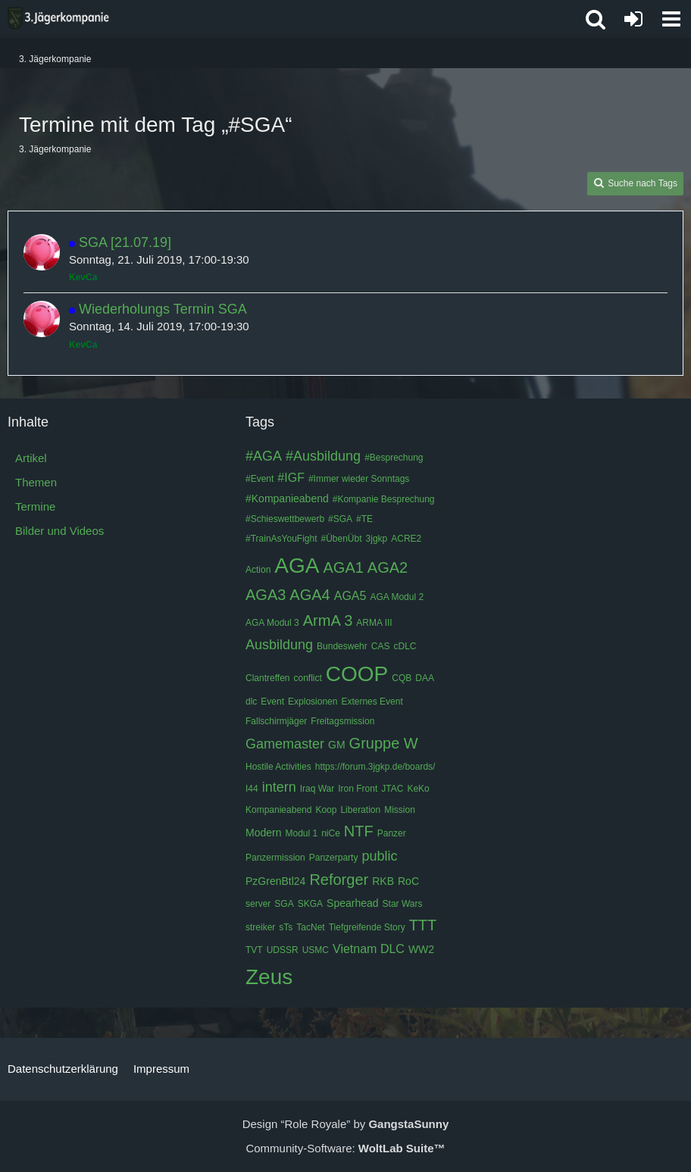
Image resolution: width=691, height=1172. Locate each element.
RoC (408, 881)
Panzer (391, 833)
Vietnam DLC (369, 948)
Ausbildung (279, 644)
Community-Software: (345, 1148)
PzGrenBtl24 (275, 881)
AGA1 (344, 567)
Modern (263, 833)
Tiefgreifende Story (367, 927)
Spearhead (353, 903)
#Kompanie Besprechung (384, 499)
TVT (254, 950)
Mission (399, 810)
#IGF (291, 477)
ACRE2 (406, 538)
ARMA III (374, 622)
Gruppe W (383, 743)
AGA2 (387, 567)
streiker (260, 927)
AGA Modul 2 (397, 597)
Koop (325, 810)
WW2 (421, 949)
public (379, 856)
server (257, 904)
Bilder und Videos (59, 530)
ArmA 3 (328, 620)
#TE (364, 519)
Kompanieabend (278, 810)
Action (257, 569)
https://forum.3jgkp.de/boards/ (375, 766)
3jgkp (377, 538)
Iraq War (317, 788)
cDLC (404, 646)
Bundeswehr (342, 646)
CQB (401, 678)
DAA (424, 678)
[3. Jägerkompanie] (58, 18)
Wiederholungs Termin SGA (163, 309)
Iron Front (357, 788)
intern (279, 787)
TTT (423, 925)
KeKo (418, 788)
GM (337, 745)
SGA (283, 904)
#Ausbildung (323, 456)
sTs (285, 927)
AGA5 (350, 595)
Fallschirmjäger (276, 721)
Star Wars (403, 904)
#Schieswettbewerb (284, 519)
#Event (259, 478)
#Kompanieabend (287, 498)
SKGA (310, 904)
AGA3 (265, 594)
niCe (330, 833)
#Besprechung (393, 457)
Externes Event (371, 701)
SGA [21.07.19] (125, 242)
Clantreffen (267, 678)
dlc (251, 701)
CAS (380, 646)
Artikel (31, 458)
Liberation (360, 810)
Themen (36, 482)
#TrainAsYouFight (281, 538)
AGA (296, 565)
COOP (357, 674)
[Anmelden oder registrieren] (633, 19)
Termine (35, 506)
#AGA (263, 456)
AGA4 (309, 594)
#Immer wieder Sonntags (358, 478)
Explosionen (312, 701)
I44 (251, 788)
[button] (671, 19)
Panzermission (275, 857)
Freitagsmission (342, 721)
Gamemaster (284, 744)
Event (272, 701)
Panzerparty (333, 857)
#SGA (340, 519)
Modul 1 (301, 833)
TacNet (310, 927)
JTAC (392, 788)
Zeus (268, 977)
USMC (315, 950)
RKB (383, 881)
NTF (359, 831)
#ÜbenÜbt (341, 538)
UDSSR (283, 950)
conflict (307, 678)
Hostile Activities (278, 766)
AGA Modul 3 (272, 622)
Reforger (338, 879)
